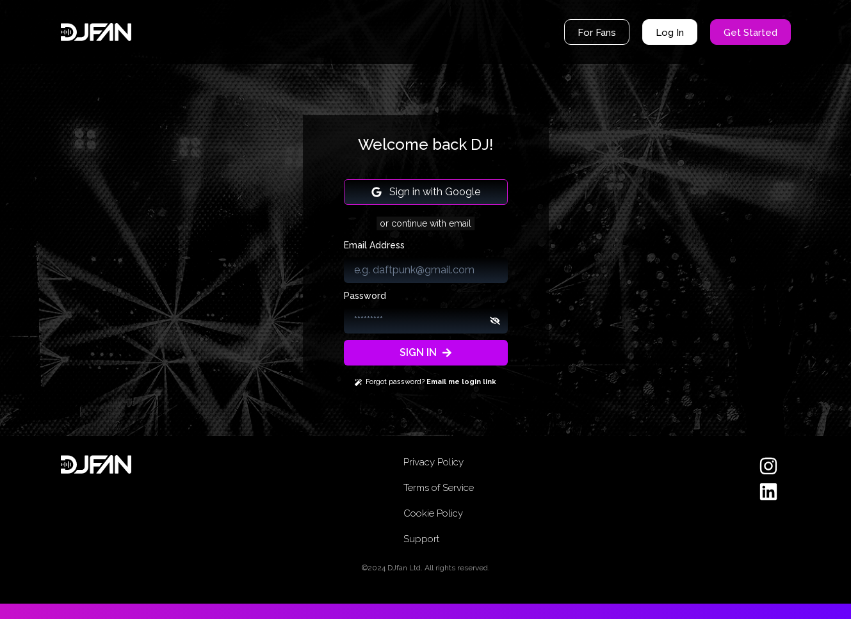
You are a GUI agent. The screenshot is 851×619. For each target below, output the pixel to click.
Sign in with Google (425, 192)
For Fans (597, 32)
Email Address (374, 245)
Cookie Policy (433, 513)
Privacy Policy (433, 462)
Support (421, 539)
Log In (670, 32)
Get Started (750, 32)
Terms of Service (438, 488)
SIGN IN (426, 352)
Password (365, 296)
